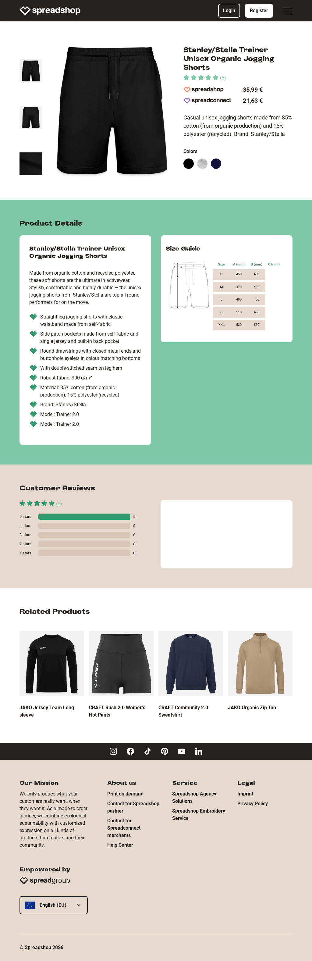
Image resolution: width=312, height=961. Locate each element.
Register (259, 10)
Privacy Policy (252, 803)
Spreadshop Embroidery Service (198, 814)
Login (229, 10)
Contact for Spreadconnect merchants (123, 828)
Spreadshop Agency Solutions (194, 797)
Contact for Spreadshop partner (133, 807)
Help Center (120, 845)
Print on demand (125, 794)
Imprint (245, 794)
